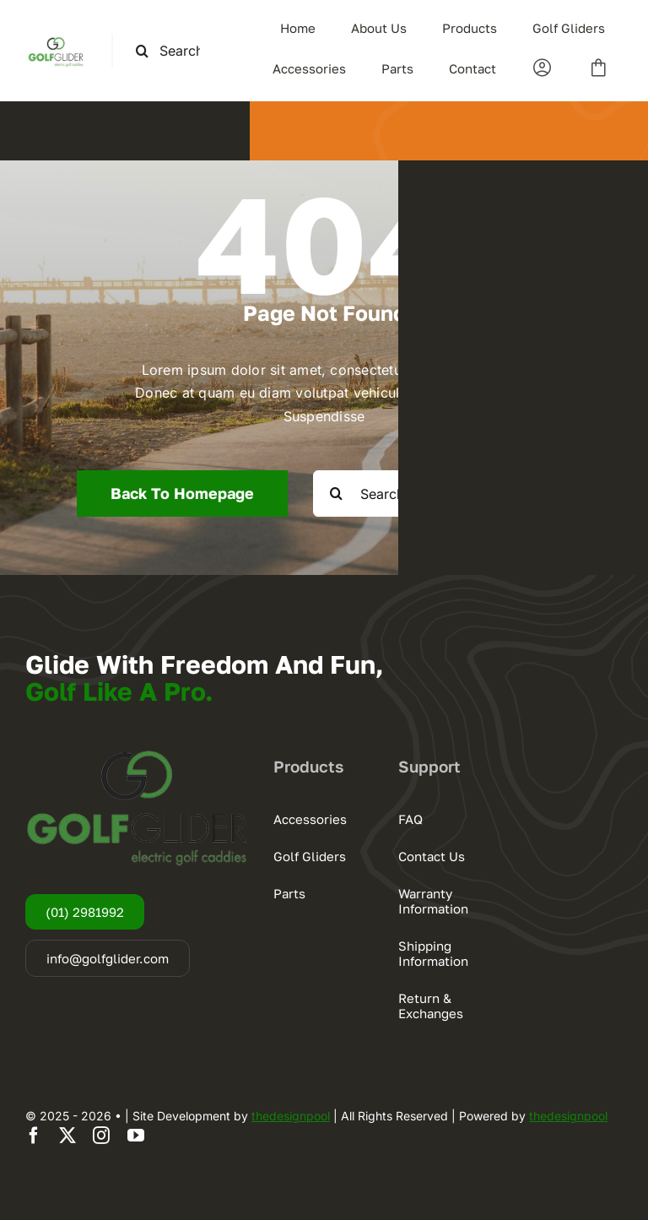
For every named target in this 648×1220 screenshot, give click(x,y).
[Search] (142, 51)
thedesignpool (290, 1116)
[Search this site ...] (174, 51)
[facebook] (33, 1135)
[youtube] (135, 1135)
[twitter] (67, 1135)
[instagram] (101, 1135)
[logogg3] (55, 40)
